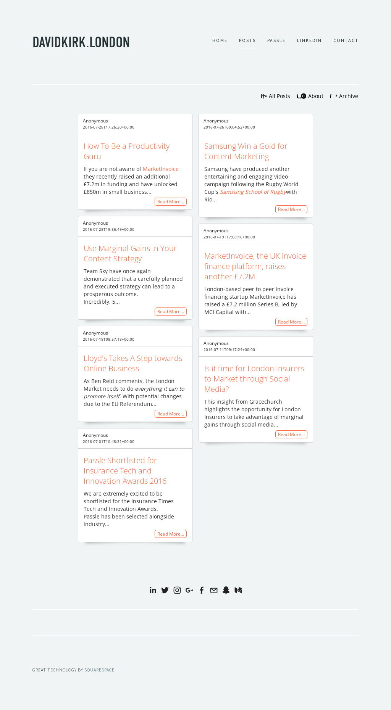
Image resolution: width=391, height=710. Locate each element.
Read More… (170, 201)
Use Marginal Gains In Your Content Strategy (130, 253)
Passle (276, 39)
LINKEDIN (309, 39)
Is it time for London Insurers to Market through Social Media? (254, 378)
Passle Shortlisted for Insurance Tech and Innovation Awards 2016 (125, 470)
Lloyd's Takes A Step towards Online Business (133, 363)
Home (220, 39)
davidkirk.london (81, 41)
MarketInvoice (160, 168)
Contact (346, 39)
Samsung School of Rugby (253, 191)
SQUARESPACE (99, 669)
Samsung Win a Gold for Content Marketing (246, 150)
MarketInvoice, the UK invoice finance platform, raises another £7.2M (255, 265)
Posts (247, 39)
